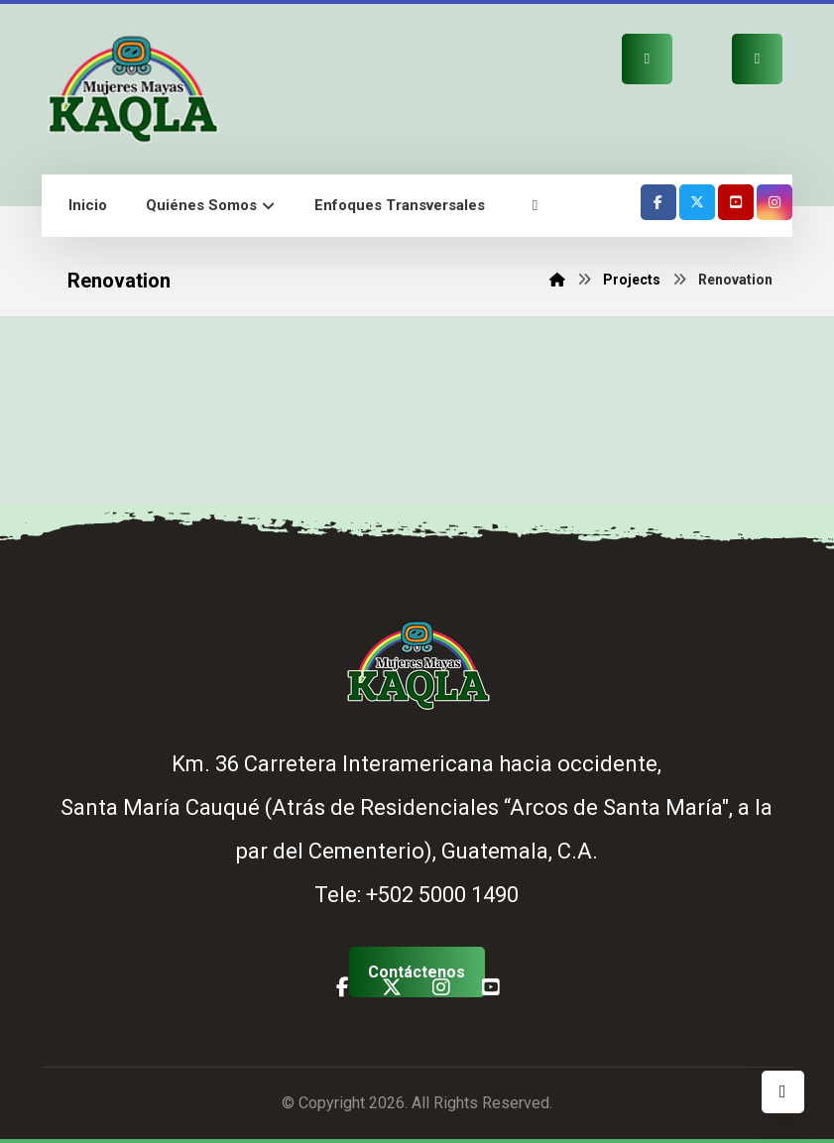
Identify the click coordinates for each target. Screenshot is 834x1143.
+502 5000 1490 (442, 894)
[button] (535, 205)
